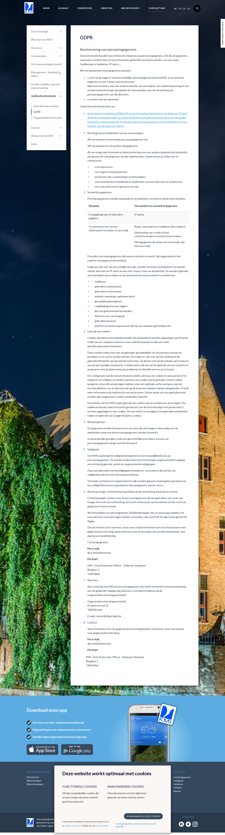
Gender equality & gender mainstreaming (45, 86)
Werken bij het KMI (42, 135)
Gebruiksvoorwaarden (46, 106)
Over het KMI (157, 8)
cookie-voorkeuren (73, 825)
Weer (46, 8)
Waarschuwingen (35, 784)
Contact (35, 127)
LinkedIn (177, 787)
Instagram (178, 780)
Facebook (178, 784)
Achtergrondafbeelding (223, 33)
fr (179, 8)
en (188, 8)
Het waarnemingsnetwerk (46, 64)
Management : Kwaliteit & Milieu (46, 74)
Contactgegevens (182, 777)
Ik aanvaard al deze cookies (143, 816)
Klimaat (63, 8)
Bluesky (177, 791)
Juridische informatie (43, 96)
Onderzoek (84, 8)
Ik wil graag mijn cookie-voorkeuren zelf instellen (136, 825)
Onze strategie (39, 31)
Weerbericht (33, 777)
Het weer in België (38, 771)
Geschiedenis (38, 56)
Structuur (36, 47)
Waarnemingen (34, 780)
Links (34, 144)
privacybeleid (102, 825)
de (184, 8)
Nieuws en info (130, 8)
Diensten (106, 8)
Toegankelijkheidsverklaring (47, 117)
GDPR (36, 111)
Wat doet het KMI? (42, 39)
